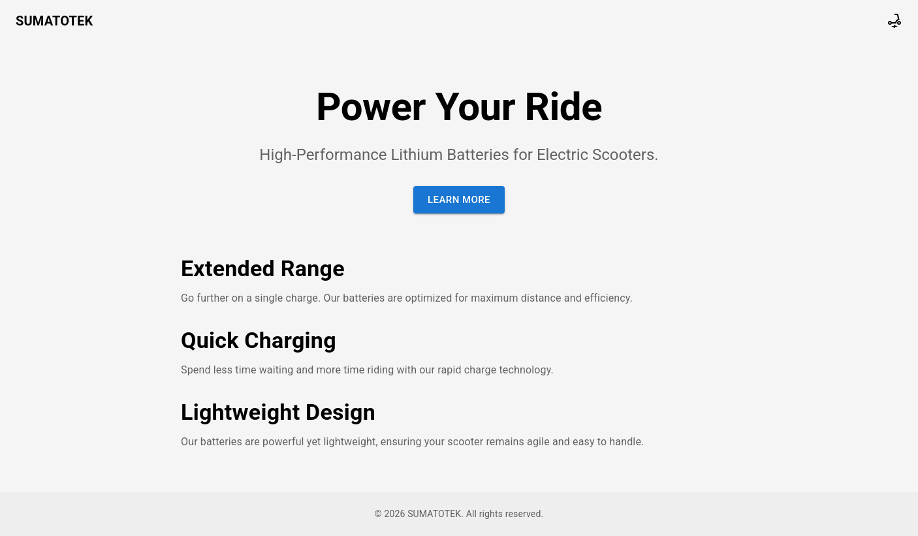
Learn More (459, 200)
